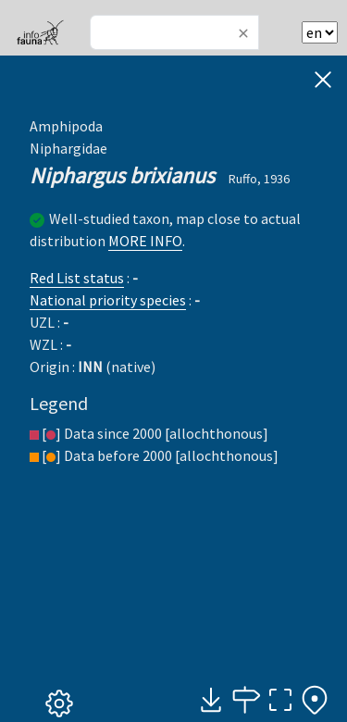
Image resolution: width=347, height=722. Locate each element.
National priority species (108, 300)
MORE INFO (145, 240)
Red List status (77, 277)
